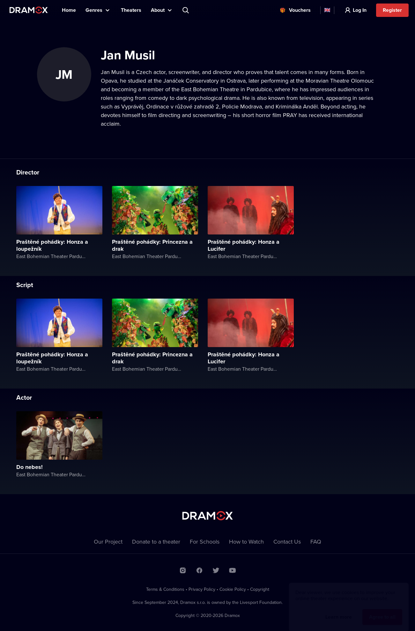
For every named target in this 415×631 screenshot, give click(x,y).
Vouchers (300, 10)
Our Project (108, 542)
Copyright (259, 589)
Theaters (131, 10)
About (158, 10)
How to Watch (246, 542)
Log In (360, 10)
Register (392, 10)
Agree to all (382, 610)
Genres (93, 10)
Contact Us (287, 542)
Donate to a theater (156, 542)
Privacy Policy (202, 589)
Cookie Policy (232, 589)
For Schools (204, 542)
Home (69, 10)
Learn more (338, 610)
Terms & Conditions (165, 589)
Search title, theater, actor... (186, 10)
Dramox (29, 10)
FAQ (315, 542)
